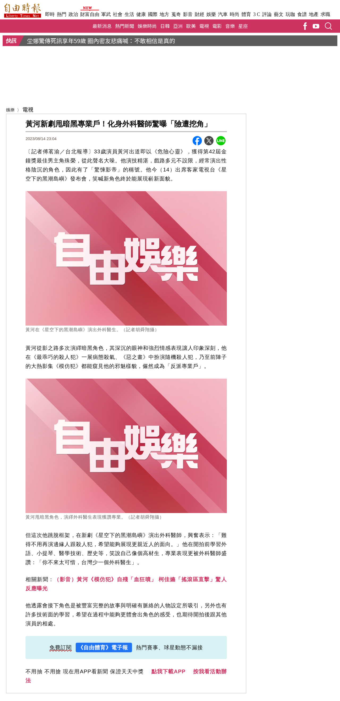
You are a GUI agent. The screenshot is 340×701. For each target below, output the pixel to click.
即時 (50, 14)
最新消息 (102, 26)
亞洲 (178, 26)
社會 (117, 14)
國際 (153, 14)
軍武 (106, 14)
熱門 (61, 14)
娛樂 (211, 14)
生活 (129, 14)
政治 (73, 14)
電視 (204, 26)
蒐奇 (176, 14)
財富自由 (89, 14)
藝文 (278, 14)
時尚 (234, 14)
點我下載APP (168, 672)
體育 (246, 14)
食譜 (302, 14)
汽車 (223, 14)
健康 (141, 14)
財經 (199, 14)
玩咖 (290, 14)
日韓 (165, 26)
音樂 (230, 26)
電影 (217, 26)
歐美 (191, 26)
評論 (267, 14)
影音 (188, 14)
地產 (313, 14)
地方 (164, 14)
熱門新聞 (124, 26)
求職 (325, 14)
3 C (256, 14)
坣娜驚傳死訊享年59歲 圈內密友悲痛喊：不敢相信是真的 (101, 41)
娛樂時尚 (147, 26)
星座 (243, 26)
